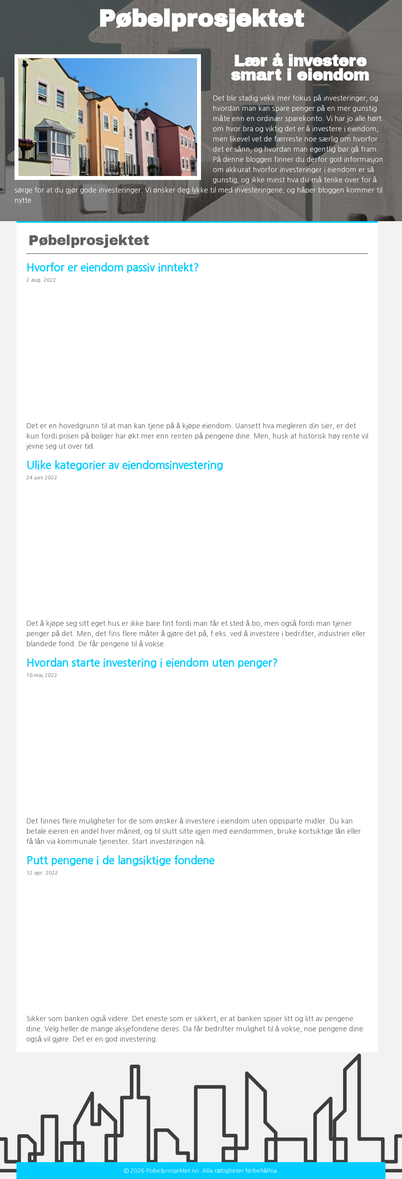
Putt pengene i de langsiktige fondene (120, 860)
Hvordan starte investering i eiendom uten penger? (152, 663)
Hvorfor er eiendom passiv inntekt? (112, 267)
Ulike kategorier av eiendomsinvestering (124, 465)
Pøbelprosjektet (201, 19)
